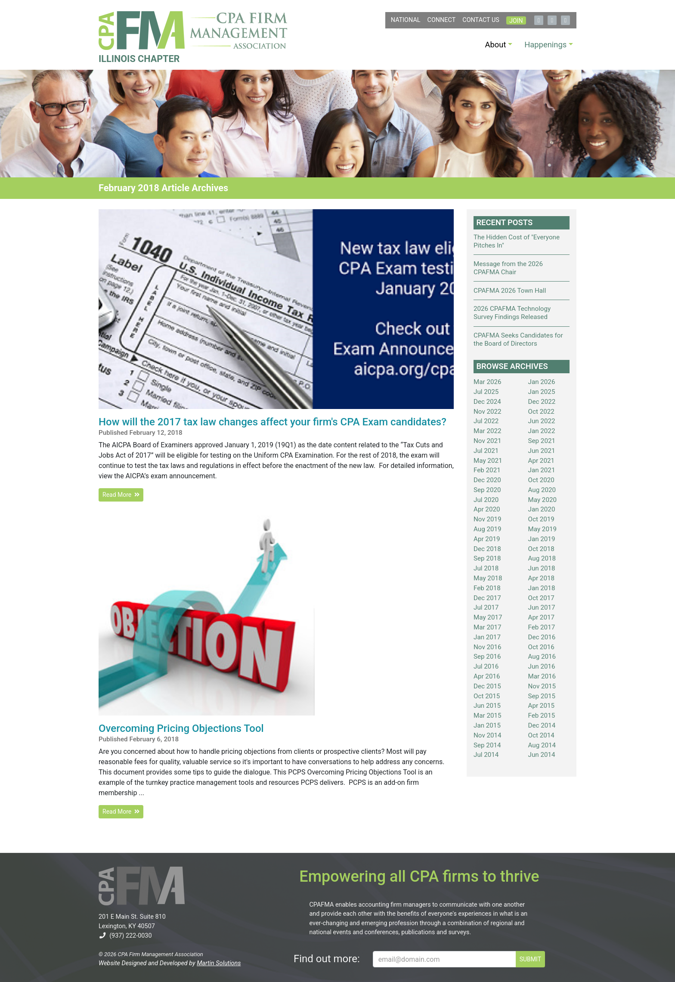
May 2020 (542, 500)
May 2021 (488, 461)
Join (516, 20)
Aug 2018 (542, 558)
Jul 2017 (486, 607)
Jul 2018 (486, 568)
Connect (441, 20)
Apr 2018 (541, 578)
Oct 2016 (541, 647)
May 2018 (488, 578)
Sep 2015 (542, 696)
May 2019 (542, 529)
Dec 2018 (487, 549)
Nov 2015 (542, 686)
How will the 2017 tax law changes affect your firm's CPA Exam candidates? (272, 422)
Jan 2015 (487, 725)
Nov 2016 (488, 647)
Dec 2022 (542, 402)
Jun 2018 (541, 568)
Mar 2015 (488, 715)
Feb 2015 (541, 715)
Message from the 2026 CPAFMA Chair (508, 268)
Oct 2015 (487, 696)
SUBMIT (530, 959)
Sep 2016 (487, 656)
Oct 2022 (541, 411)
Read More (120, 494)
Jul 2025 (486, 392)
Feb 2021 (487, 470)
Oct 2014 (541, 735)
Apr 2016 (487, 676)
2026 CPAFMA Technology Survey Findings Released (512, 313)
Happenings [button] (545, 44)
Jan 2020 (541, 509)
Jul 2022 (486, 421)
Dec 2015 (487, 686)
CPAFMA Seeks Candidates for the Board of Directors (518, 339)
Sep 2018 (487, 558)
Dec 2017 (487, 598)
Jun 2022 (541, 421)
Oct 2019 (541, 519)
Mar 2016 (542, 676)
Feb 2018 (487, 588)
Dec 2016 (542, 637)
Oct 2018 (541, 549)
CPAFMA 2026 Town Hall (510, 290)
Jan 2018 (541, 588)
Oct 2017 (541, 598)
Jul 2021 (486, 451)
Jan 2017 (487, 637)
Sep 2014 (487, 745)
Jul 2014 (486, 755)
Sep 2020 (487, 490)
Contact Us (480, 20)
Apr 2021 (541, 461)
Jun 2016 (541, 666)
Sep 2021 (542, 441)
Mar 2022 (488, 431)
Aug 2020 (542, 490)
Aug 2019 (488, 529)
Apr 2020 (487, 509)
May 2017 (488, 617)
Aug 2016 (542, 656)
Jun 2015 (487, 705)
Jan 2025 (541, 392)
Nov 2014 (488, 735)
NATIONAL (406, 20)
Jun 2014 (541, 755)
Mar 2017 (488, 627)
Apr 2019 (487, 539)
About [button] (495, 44)
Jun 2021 (541, 451)
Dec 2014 (542, 725)
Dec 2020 (487, 480)
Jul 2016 (486, 666)
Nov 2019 (488, 519)
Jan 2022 (541, 431)
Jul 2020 (486, 500)
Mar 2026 (488, 382)
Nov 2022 (488, 411)
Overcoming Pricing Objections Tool (181, 728)
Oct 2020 (541, 480)
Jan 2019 (541, 539)
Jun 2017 (541, 607)
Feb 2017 (541, 627)
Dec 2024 (487, 402)
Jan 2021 (541, 470)
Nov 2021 (488, 441)
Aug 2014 (542, 745)
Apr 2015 (541, 705)
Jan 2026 (541, 382)
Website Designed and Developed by (170, 963)
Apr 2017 (541, 617)
